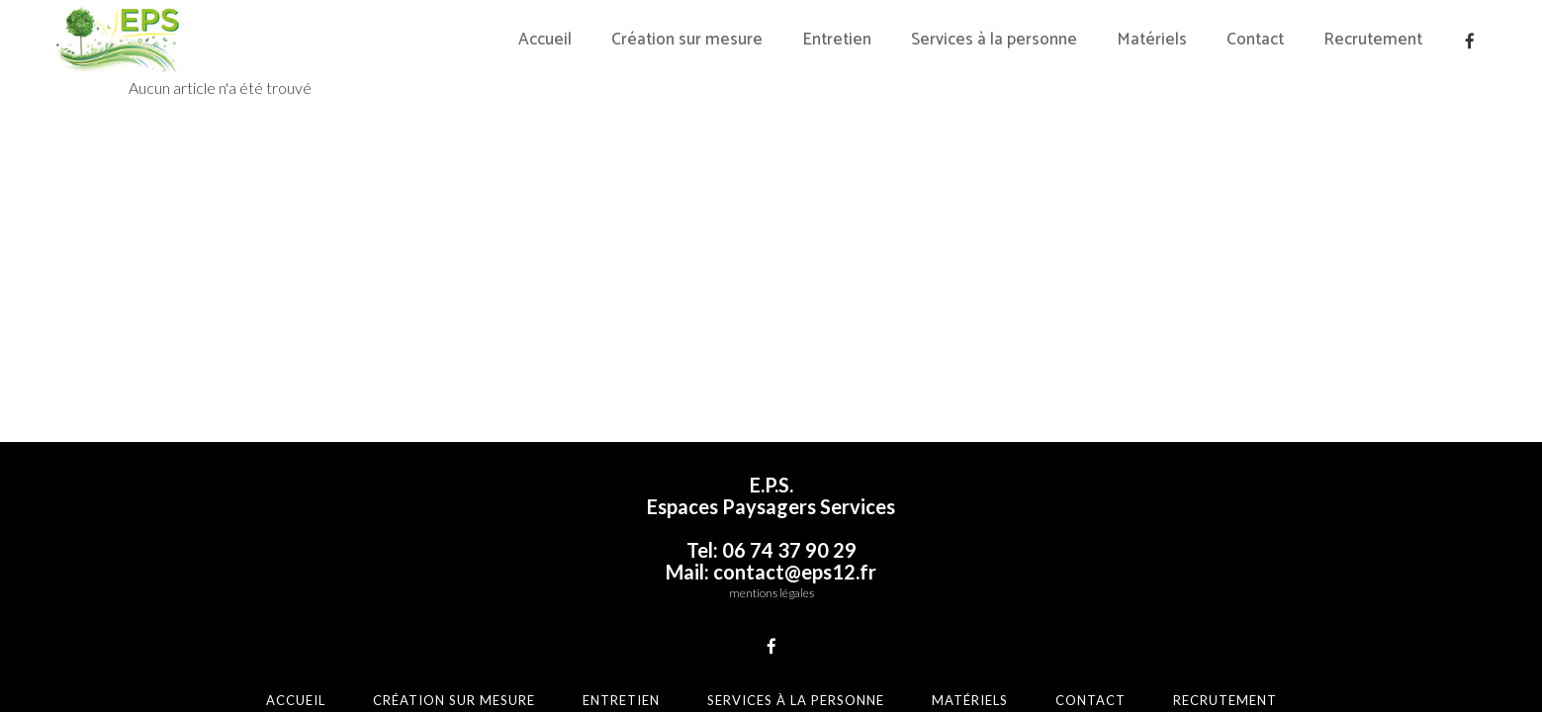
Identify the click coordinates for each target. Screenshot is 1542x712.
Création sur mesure (454, 700)
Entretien (621, 700)
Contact (1090, 700)
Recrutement (1225, 700)
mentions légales (771, 592)
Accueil (295, 700)
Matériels (970, 700)
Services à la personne (795, 700)
